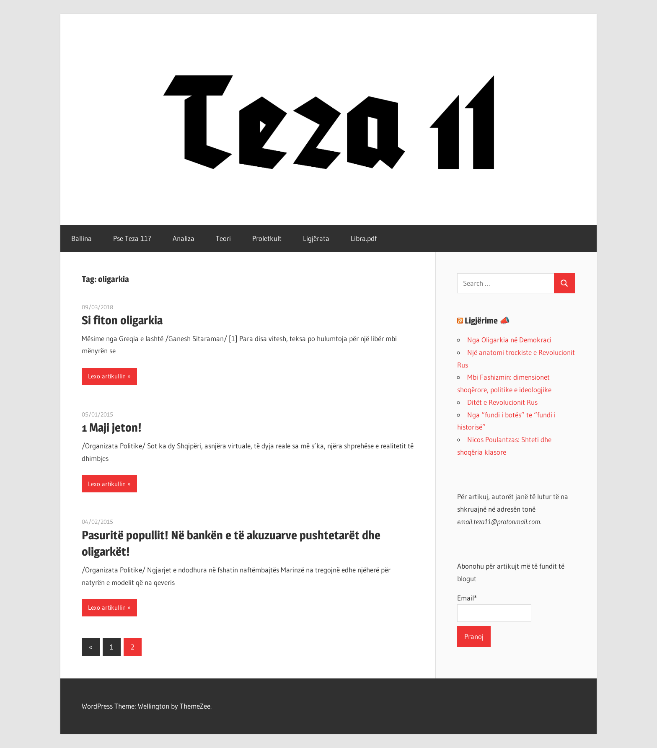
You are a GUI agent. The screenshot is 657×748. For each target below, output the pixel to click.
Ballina (81, 238)
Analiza (183, 238)
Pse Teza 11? (132, 238)
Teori (223, 238)
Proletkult (267, 238)
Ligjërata (316, 238)
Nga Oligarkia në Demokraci (509, 339)
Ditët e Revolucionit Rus (502, 402)
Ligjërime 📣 (487, 321)
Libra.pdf (364, 238)
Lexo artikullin (107, 376)
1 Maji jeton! (112, 427)
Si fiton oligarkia (122, 320)
